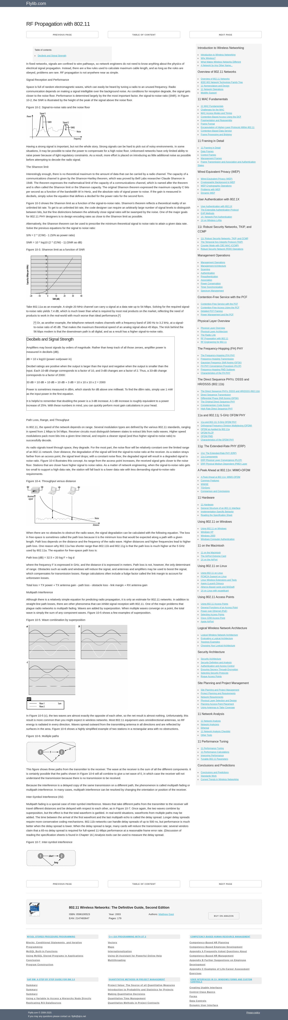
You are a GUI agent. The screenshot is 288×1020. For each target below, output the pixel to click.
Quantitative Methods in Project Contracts (133, 1003)
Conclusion (33, 960)
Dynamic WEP (208, 193)
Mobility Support (209, 93)
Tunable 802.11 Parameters (214, 759)
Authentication (208, 273)
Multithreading (117, 960)
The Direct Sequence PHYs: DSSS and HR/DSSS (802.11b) (230, 391)
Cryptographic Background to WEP (218, 182)
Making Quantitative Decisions (126, 994)
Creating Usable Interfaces (206, 987)
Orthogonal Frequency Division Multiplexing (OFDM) (226, 425)
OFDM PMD (207, 436)
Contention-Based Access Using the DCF (221, 117)
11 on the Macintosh (211, 552)
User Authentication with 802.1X (216, 206)
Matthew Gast (166, 914)
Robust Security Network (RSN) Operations (222, 249)
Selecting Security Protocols (214, 673)
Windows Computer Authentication (217, 539)
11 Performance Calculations (215, 752)
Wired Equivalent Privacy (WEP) (216, 179)
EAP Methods (207, 213)
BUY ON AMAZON (224, 916)
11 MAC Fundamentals (212, 106)
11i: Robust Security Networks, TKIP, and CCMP (224, 238)
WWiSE (204, 484)
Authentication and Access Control (217, 666)
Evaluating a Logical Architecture (217, 638)
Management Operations (213, 262)
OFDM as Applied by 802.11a (215, 429)
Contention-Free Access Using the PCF (220, 307)
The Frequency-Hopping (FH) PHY (218, 355)
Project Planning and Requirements (218, 693)
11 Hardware (207, 504)
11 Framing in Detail (210, 147)
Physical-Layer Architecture (214, 331)
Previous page (62, 35)
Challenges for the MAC (212, 109)
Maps (111, 947)
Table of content (144, 35)
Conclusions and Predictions (215, 772)
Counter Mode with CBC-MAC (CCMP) (220, 245)
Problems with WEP (210, 189)
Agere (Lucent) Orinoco (212, 583)
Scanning (205, 269)
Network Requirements (212, 697)
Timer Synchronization (212, 287)
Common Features (210, 480)
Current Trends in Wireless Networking (219, 779)
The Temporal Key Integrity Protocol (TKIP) (222, 242)
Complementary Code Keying (215, 405)
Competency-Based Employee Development (216, 947)
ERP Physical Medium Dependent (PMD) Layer (224, 464)
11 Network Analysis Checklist (215, 731)
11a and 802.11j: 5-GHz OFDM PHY (218, 422)
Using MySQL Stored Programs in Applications (54, 956)
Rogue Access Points (211, 676)
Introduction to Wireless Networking (218, 54)
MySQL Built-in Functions (42, 951)
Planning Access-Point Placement (217, 704)
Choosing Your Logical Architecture (218, 645)
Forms (193, 996)
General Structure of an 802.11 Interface (220, 508)
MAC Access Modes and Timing (216, 113)
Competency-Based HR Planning (209, 942)
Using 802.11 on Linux (212, 573)
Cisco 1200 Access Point (213, 618)
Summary (32, 985)
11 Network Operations (212, 89)
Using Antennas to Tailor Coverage (218, 707)
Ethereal (205, 728)
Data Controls (198, 1001)
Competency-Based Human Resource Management (220, 937)
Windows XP (207, 532)
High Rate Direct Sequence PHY (217, 408)
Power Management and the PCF (217, 314)
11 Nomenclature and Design (215, 86)
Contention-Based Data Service (216, 131)
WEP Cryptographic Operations (216, 186)
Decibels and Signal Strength (52, 55)
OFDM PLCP (207, 433)
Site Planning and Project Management (220, 690)
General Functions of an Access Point (219, 607)
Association (206, 280)
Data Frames (207, 151)
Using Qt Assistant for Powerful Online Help (135, 956)
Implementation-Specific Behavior (217, 511)
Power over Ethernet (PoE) (214, 611)
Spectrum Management (212, 290)
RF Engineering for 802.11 (214, 342)
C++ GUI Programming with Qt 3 (127, 937)
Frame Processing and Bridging (216, 134)
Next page (225, 35)
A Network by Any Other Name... (217, 65)
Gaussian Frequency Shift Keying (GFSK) (221, 362)
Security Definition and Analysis (216, 662)
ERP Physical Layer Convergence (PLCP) (221, 460)
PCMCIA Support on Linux (214, 576)
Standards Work (209, 776)
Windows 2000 (208, 535)
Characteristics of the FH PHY (215, 373)
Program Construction (39, 964)
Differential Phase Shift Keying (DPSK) (220, 398)
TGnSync (205, 487)
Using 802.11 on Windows (213, 528)
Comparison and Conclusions (215, 491)
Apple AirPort (207, 621)
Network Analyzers (210, 724)
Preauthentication (209, 276)
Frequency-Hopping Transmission (217, 359)
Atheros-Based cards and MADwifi (217, 587)
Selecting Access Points (212, 614)
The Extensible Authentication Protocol (219, 210)
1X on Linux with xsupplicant (215, 590)
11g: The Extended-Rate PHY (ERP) (218, 453)
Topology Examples (210, 642)
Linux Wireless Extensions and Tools (219, 580)
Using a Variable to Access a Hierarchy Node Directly (58, 998)
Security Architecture (211, 659)
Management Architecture (213, 266)
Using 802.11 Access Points (214, 604)
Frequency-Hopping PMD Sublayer (218, 369)
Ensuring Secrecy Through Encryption (219, 669)
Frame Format (208, 124)
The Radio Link (208, 335)
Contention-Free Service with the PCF (219, 304)
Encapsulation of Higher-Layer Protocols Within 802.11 (228, 127)
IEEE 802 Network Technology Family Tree (222, 82)
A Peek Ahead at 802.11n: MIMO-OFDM (220, 477)
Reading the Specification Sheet (216, 515)
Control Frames (208, 155)
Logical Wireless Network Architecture (219, 635)
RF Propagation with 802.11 (214, 338)
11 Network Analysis (211, 721)
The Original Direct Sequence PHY (218, 401)
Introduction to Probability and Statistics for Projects (140, 989)
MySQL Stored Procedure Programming (51, 937)
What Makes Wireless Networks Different (221, 62)
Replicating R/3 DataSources (43, 1003)
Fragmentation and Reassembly (216, 120)
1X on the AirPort (209, 559)
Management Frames (211, 158)
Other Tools (206, 735)
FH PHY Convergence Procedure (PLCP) (221, 366)
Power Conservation (211, 283)
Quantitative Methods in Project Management (137, 979)
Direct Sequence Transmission (216, 394)
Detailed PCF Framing (212, 311)
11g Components (209, 456)
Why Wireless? (208, 58)
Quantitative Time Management (127, 998)
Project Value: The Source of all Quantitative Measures (141, 985)
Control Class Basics (202, 992)
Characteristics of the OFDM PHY (217, 440)
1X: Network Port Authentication (216, 217)
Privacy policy (253, 1012)
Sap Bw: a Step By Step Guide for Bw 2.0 (51, 979)
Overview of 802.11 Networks (215, 79)
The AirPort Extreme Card (213, 556)
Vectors (112, 942)
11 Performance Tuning (212, 748)
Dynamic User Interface (204, 1005)
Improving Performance (212, 755)
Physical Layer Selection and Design (219, 700)
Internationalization (120, 951)
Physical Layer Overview (213, 328)
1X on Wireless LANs (211, 220)
